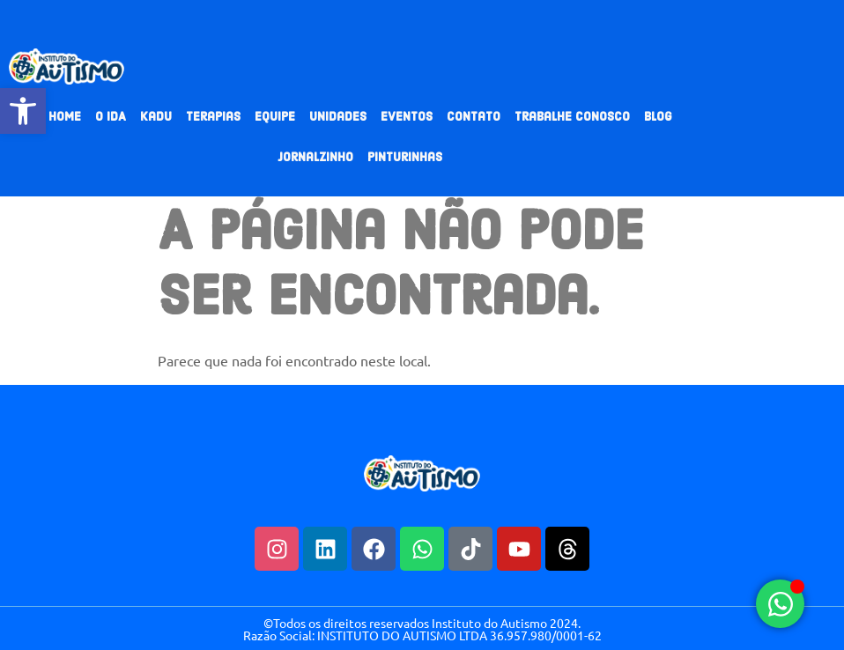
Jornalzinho (315, 158)
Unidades (337, 117)
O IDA (110, 117)
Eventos (407, 117)
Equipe (275, 117)
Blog (658, 117)
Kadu (156, 117)
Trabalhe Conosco (572, 117)
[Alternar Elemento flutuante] (780, 604)
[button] (23, 111)
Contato (473, 117)
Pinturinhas (404, 158)
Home (64, 117)
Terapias (213, 117)
